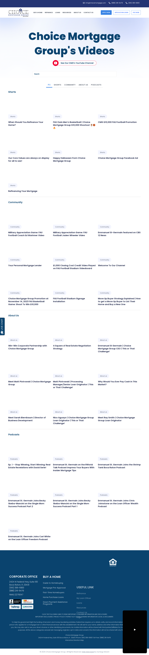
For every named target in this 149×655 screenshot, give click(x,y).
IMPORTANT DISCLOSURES (44, 621)
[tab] (49, 85)
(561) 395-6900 (87, 645)
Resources (67, 12)
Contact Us (88, 12)
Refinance (49, 12)
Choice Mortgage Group (74, 642)
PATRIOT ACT (70, 621)
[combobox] (74, 74)
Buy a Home (38, 12)
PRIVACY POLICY (59, 621)
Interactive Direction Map (74, 647)
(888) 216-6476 (105, 645)
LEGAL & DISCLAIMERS (105, 621)
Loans (58, 12)
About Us (78, 12)
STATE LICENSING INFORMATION (86, 621)
